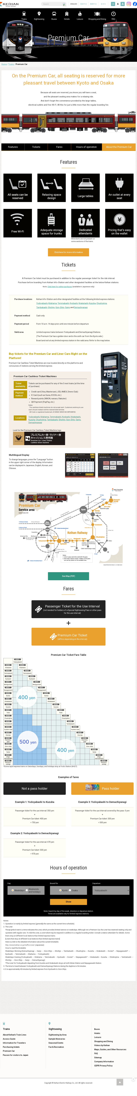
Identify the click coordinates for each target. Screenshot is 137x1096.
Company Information (104, 1061)
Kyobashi (74, 303)
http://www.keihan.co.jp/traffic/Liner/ (20, 945)
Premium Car (9, 1051)
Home (4, 64)
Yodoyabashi (42, 303)
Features (13, 146)
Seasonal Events (55, 1043)
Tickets (36, 146)
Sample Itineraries (56, 1039)
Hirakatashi (83, 303)
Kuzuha (92, 303)
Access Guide (9, 1039)
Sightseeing (55, 1029)
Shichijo (51, 307)
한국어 (103, 4)
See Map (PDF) (68, 576)
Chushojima (101, 303)
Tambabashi (41, 307)
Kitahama (52, 303)
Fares (59, 146)
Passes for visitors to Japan (15, 1055)
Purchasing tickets (11, 1047)
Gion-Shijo (59, 307)
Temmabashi (63, 303)
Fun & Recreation (56, 1047)
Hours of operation (86, 146)
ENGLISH (73, 4)
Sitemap (98, 1057)
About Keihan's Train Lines (14, 1035)
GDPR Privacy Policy (103, 1066)
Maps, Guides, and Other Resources (110, 1049)
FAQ (96, 1053)
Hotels (97, 1033)
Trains (11, 64)
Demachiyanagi (81, 307)
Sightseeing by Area (57, 1035)
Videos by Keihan (102, 1045)
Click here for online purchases (60, 287)
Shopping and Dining (103, 1041)
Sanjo (67, 307)
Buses (97, 1029)
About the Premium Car (119, 146)
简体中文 (83, 4)
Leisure (97, 1037)
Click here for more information (68, 252)
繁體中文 (93, 4)
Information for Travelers (14, 1043)
